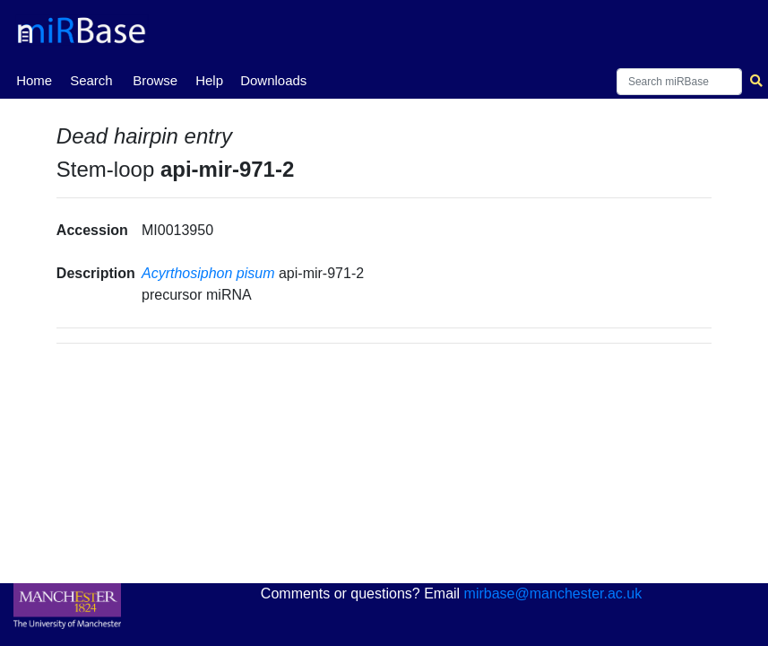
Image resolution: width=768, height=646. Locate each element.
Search (91, 80)
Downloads (273, 80)
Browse (155, 80)
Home (34, 79)
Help (209, 80)
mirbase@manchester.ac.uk (553, 593)
